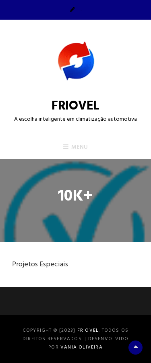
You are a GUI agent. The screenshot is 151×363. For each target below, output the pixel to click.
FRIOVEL (75, 106)
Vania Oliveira (81, 347)
